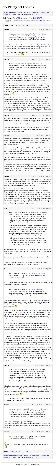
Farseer (6, 29)
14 (27, 25)
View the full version (40, 20)
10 (19, 25)
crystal (42, 118)
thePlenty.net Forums (18, 7)
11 (21, 25)
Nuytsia (6, 404)
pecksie (23, 48)
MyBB (24, 464)
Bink (5, 208)
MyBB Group (36, 464)
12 (23, 25)
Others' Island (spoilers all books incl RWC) (27, 18)
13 (25, 25)
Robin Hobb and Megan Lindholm (28, 12)
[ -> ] (41, 34)
